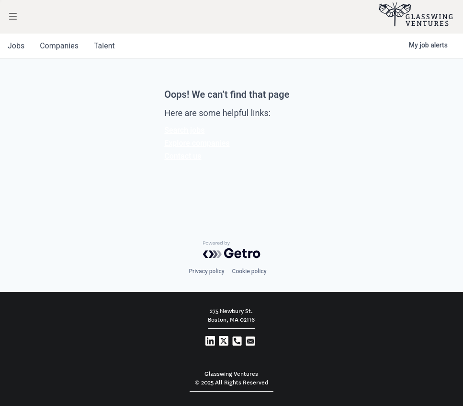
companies (59, 45)
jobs (16, 45)
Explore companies (196, 143)
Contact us (182, 156)
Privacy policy (206, 271)
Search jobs (184, 130)
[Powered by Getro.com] (231, 249)
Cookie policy (249, 271)
